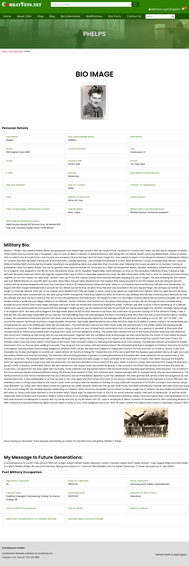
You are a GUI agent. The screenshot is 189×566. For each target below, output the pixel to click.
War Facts (114, 16)
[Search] (135, 4)
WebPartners (94, 16)
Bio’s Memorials (70, 16)
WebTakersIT (180, 554)
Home (7, 16)
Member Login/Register (165, 9)
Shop (40, 16)
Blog (52, 16)
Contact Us (134, 16)
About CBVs (24, 16)
